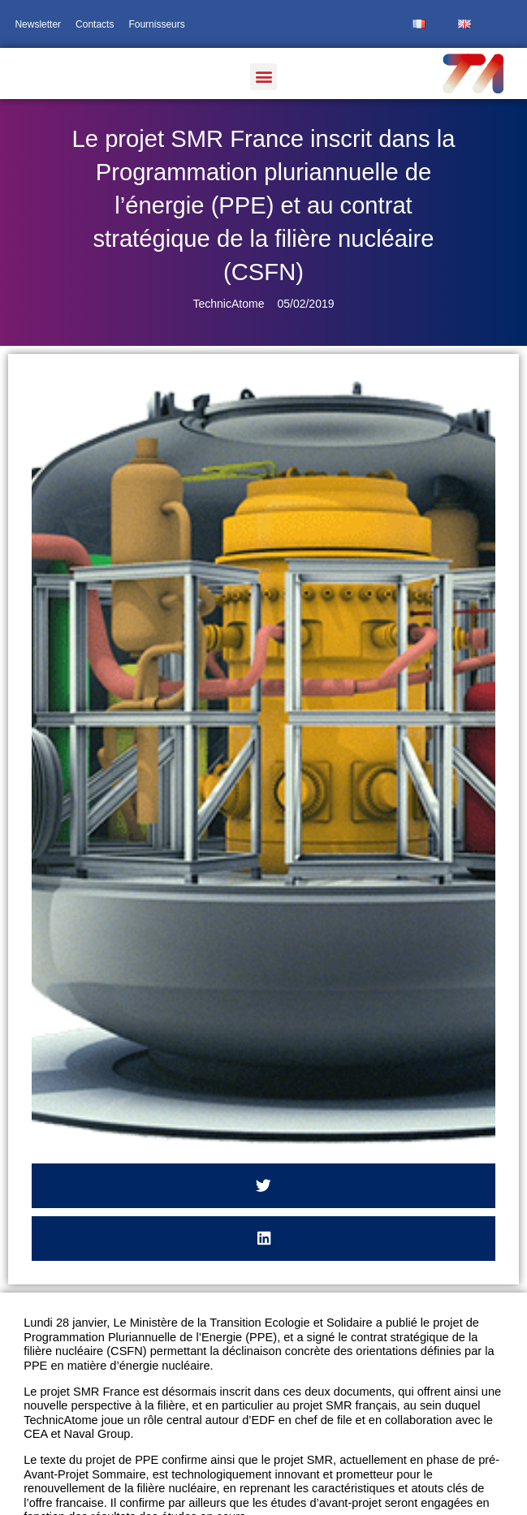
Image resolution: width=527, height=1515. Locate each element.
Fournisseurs (156, 24)
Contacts (95, 24)
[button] (263, 76)
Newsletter (38, 24)
